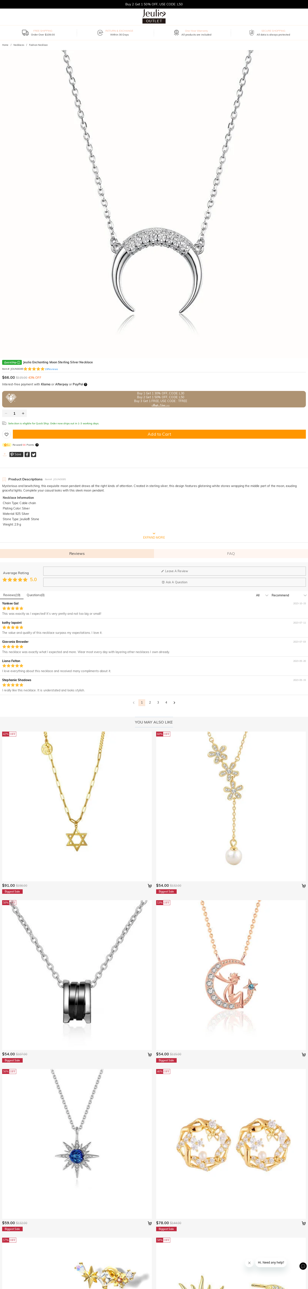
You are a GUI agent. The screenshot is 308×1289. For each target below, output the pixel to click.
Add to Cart (159, 434)
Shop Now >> (161, 405)
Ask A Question (175, 582)
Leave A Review (174, 571)
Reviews (77, 553)
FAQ (231, 553)
